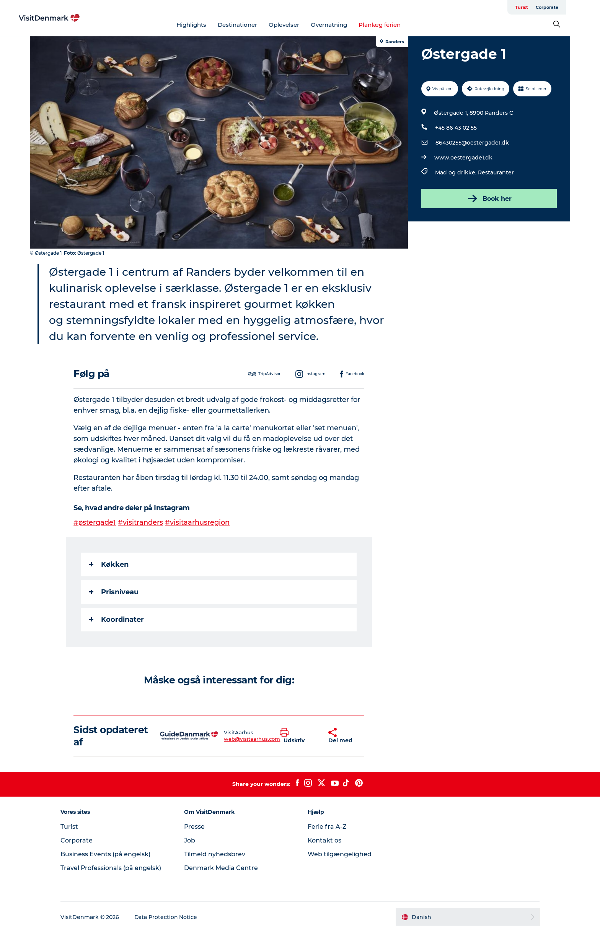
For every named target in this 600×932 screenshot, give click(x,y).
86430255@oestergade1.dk (472, 142)
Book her (489, 198)
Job (190, 840)
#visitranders (140, 522)
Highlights (203, 24)
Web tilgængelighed (340, 854)
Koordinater (117, 619)
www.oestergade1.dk (463, 157)
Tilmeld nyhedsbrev (215, 854)
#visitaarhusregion (197, 522)
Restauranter (496, 172)
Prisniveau (114, 592)
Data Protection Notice (168, 917)
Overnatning (340, 24)
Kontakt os (325, 840)
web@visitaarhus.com (252, 739)
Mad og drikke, (456, 172)
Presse (195, 826)
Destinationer (249, 24)
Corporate (558, 7)
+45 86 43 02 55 (456, 127)
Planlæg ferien (391, 24)
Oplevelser (295, 24)
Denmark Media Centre (222, 868)
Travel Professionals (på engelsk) (113, 868)
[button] (298, 736)
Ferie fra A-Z (327, 826)
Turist (533, 7)
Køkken (109, 564)
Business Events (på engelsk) (108, 854)
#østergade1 (95, 522)
